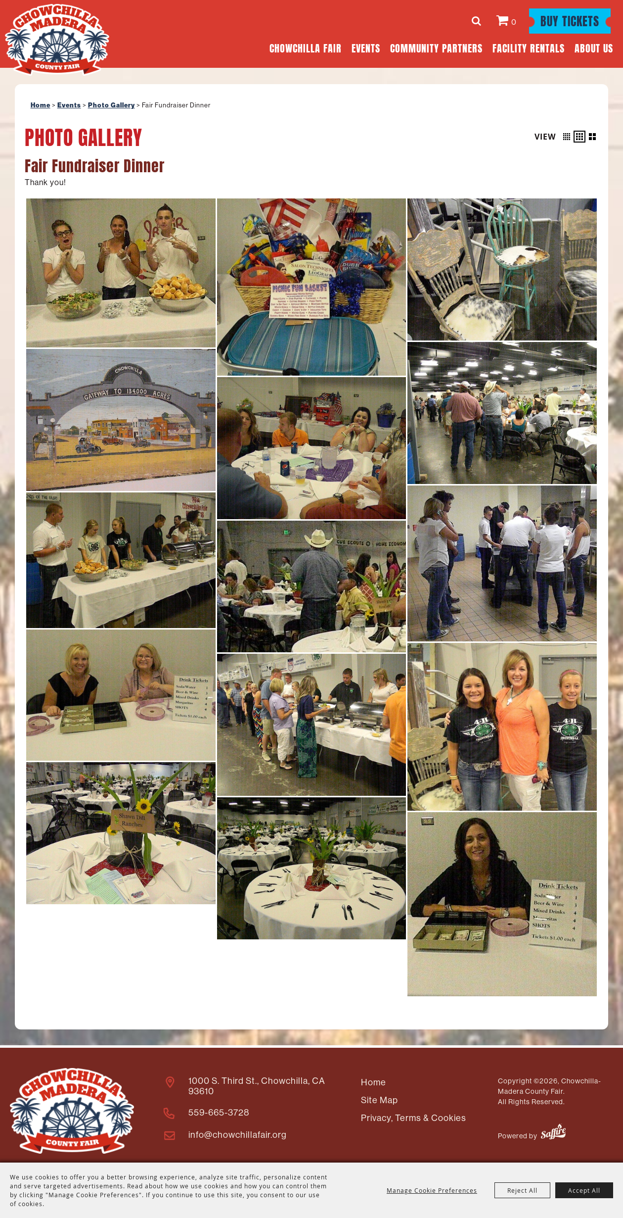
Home (40, 105)
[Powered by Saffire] (552, 1132)
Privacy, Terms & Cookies (412, 1116)
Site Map (378, 1099)
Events (366, 47)
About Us (594, 47)
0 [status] (514, 22)
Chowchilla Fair (305, 47)
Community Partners (436, 47)
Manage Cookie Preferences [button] (432, 1190)
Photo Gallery (111, 105)
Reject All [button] (522, 1190)
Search (478, 20)
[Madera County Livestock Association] (70, 1110)
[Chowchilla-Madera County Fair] (59, 41)
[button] (567, 137)
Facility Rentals (528, 47)
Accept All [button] (584, 1190)
